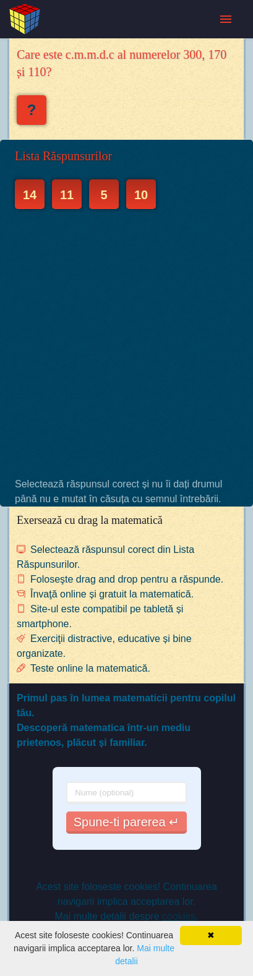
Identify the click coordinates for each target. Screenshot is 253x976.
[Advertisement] (126, 342)
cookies (178, 916)
